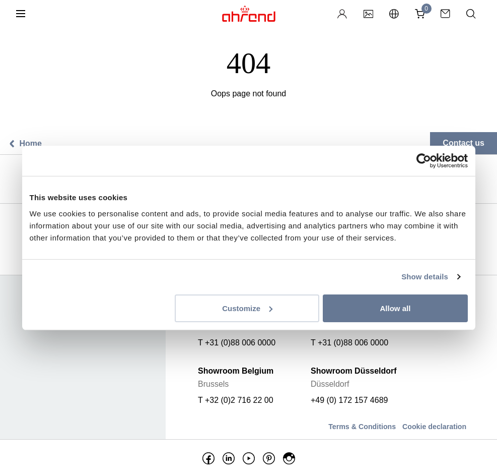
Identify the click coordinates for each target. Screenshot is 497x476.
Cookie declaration (434, 427)
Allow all (395, 308)
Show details (424, 276)
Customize (247, 308)
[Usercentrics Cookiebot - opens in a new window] (424, 160)
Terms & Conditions (362, 427)
